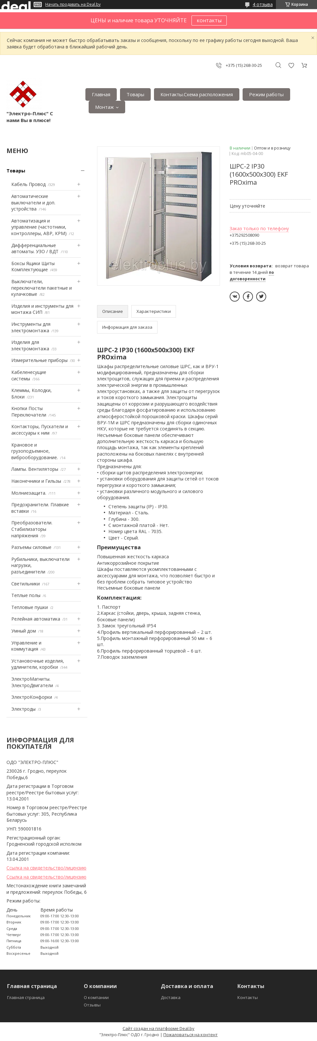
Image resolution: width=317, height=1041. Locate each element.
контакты (209, 20)
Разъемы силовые (31, 547)
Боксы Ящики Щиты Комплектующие (33, 266)
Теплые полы (25, 595)
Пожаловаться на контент (190, 1034)
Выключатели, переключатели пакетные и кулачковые (41, 287)
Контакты (247, 997)
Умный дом (23, 631)
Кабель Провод (28, 184)
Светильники (25, 584)
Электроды (23, 709)
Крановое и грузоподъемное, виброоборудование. (34, 451)
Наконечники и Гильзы (36, 481)
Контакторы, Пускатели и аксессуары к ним (39, 429)
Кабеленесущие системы (28, 375)
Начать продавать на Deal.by (73, 4)
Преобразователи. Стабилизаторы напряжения (31, 529)
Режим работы (266, 94)
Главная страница (26, 997)
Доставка (170, 997)
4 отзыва (263, 4)
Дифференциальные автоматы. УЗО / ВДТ (35, 248)
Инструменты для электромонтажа (30, 327)
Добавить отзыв (291, 65)
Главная (101, 94)
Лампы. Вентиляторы (34, 469)
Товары (135, 94)
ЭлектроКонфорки (31, 697)
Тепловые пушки (29, 607)
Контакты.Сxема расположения (196, 94)
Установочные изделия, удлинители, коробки (37, 664)
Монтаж (104, 107)
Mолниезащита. (28, 493)
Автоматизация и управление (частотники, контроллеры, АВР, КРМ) (39, 227)
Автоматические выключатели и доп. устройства (33, 202)
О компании (96, 997)
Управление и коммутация (26, 646)
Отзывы (92, 1005)
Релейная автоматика (35, 619)
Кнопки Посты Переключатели (28, 411)
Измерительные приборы (39, 360)
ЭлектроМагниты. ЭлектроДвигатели (32, 682)
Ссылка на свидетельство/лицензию (46, 868)
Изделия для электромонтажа (30, 345)
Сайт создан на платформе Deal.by (158, 1028)
